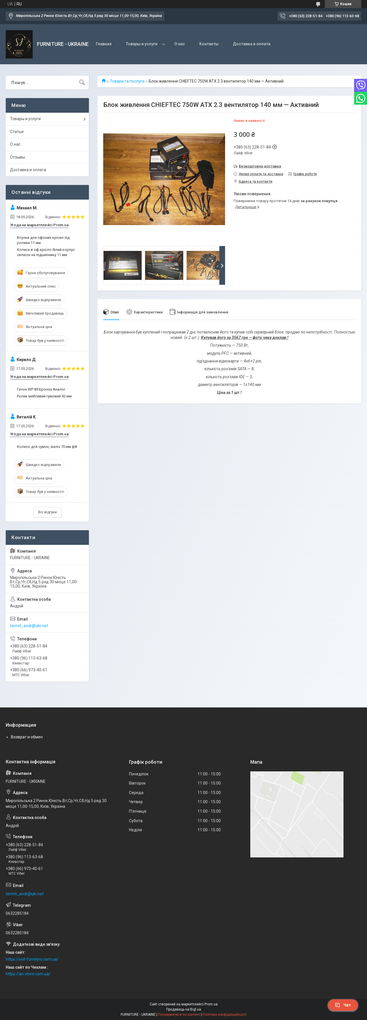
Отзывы (17, 157)
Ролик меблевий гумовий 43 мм (44, 396)
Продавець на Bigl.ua (183, 1009)
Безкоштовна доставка (260, 166)
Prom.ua (211, 1004)
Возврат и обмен (27, 737)
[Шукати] (82, 82)
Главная (104, 44)
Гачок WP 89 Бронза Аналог (41, 389)
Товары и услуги (141, 44)
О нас (179, 44)
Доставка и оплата (251, 44)
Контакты (208, 44)
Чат (343, 1005)
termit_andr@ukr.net (29, 625)
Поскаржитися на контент (179, 1015)
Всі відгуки (47, 512)
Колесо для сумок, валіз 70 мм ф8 (47, 446)
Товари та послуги (127, 81)
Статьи (17, 131)
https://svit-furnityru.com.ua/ (32, 959)
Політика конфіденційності (225, 1015)
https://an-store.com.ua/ (28, 974)
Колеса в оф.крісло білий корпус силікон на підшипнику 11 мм (46, 252)
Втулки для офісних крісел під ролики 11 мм (43, 240)
